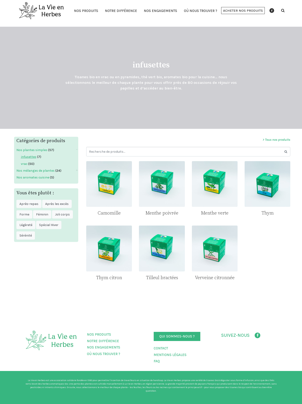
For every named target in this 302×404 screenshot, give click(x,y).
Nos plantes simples (31, 150)
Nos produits (86, 11)
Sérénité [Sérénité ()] (25, 235)
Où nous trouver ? (200, 11)
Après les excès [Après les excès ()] (57, 204)
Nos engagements (160, 11)
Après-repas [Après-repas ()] (28, 204)
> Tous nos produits (276, 140)
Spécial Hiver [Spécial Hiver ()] (48, 225)
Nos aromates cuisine (32, 177)
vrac (24, 164)
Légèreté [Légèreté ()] (25, 225)
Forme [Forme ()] (24, 214)
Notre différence (121, 11)
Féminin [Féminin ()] (42, 214)
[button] (243, 10)
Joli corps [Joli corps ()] (62, 214)
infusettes (28, 157)
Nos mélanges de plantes (35, 171)
